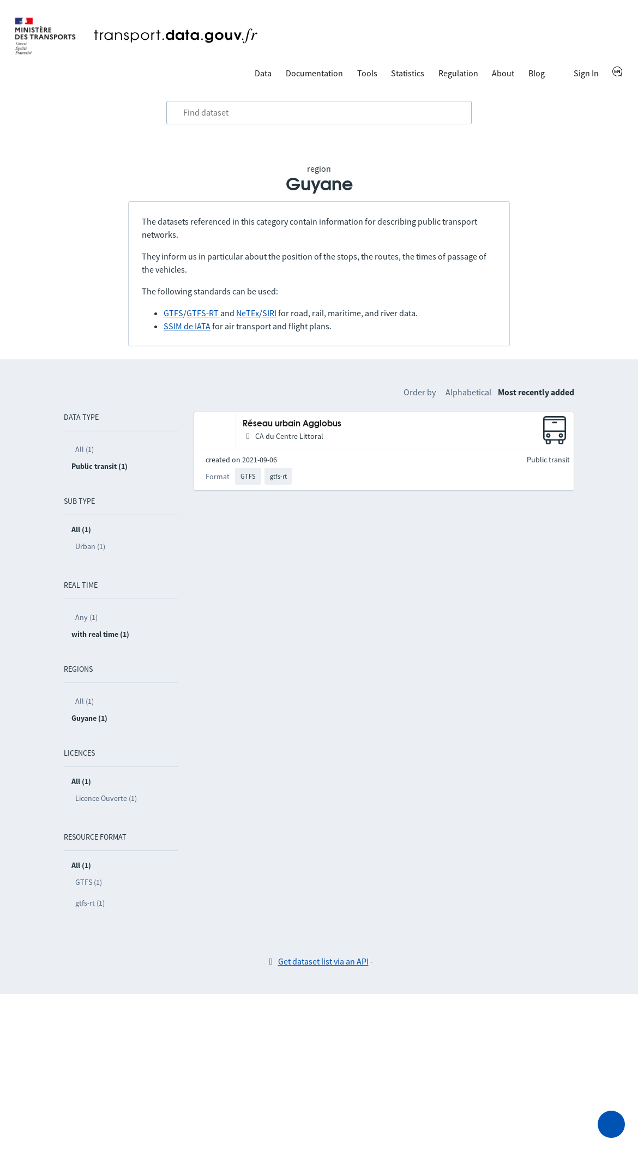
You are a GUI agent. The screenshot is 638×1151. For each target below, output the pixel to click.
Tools (367, 73)
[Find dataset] (319, 113)
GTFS (173, 313)
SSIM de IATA (187, 326)
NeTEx (247, 313)
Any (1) (86, 617)
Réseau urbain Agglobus (292, 424)
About (503, 73)
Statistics (407, 73)
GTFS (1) (88, 882)
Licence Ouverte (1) (106, 798)
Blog (536, 73)
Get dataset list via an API (323, 961)
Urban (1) (90, 546)
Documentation (314, 73)
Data (263, 73)
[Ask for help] (611, 1124)
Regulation (458, 73)
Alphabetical (468, 392)
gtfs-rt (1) (90, 903)
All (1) (84, 449)
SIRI (269, 313)
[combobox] (319, 113)
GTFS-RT (202, 313)
